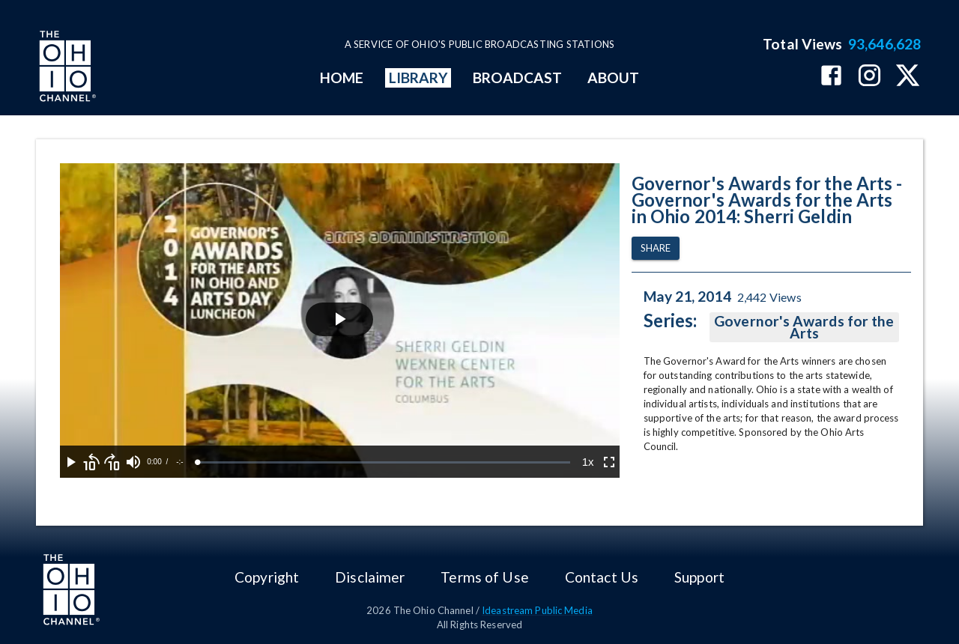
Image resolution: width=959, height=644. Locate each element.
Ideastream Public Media (537, 610)
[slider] (384, 462)
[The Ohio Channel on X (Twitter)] (908, 76)
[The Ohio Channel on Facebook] (831, 76)
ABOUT (613, 77)
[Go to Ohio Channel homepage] (66, 68)
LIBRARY (418, 77)
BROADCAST (518, 77)
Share (656, 248)
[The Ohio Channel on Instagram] (869, 76)
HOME (341, 77)
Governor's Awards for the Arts (804, 327)
